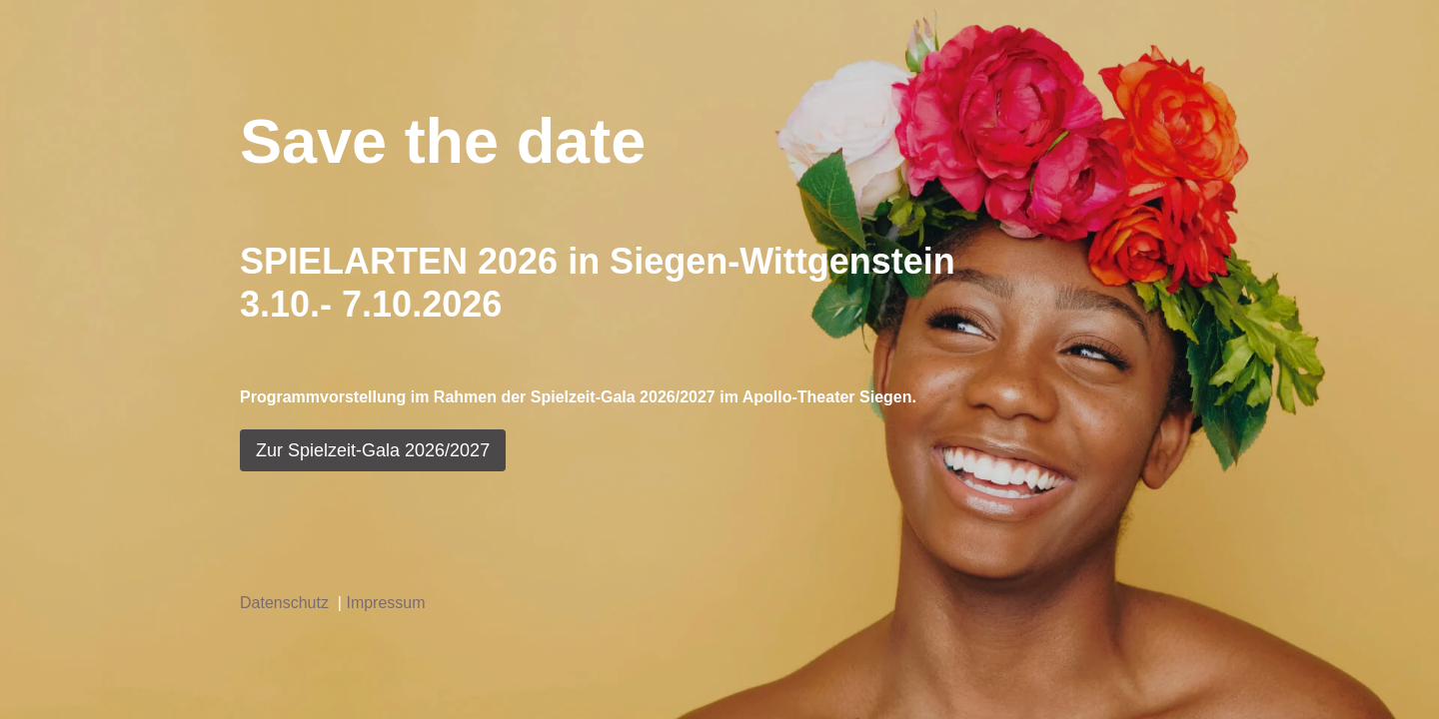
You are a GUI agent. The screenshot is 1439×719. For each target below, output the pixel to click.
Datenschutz (289, 602)
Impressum (385, 602)
